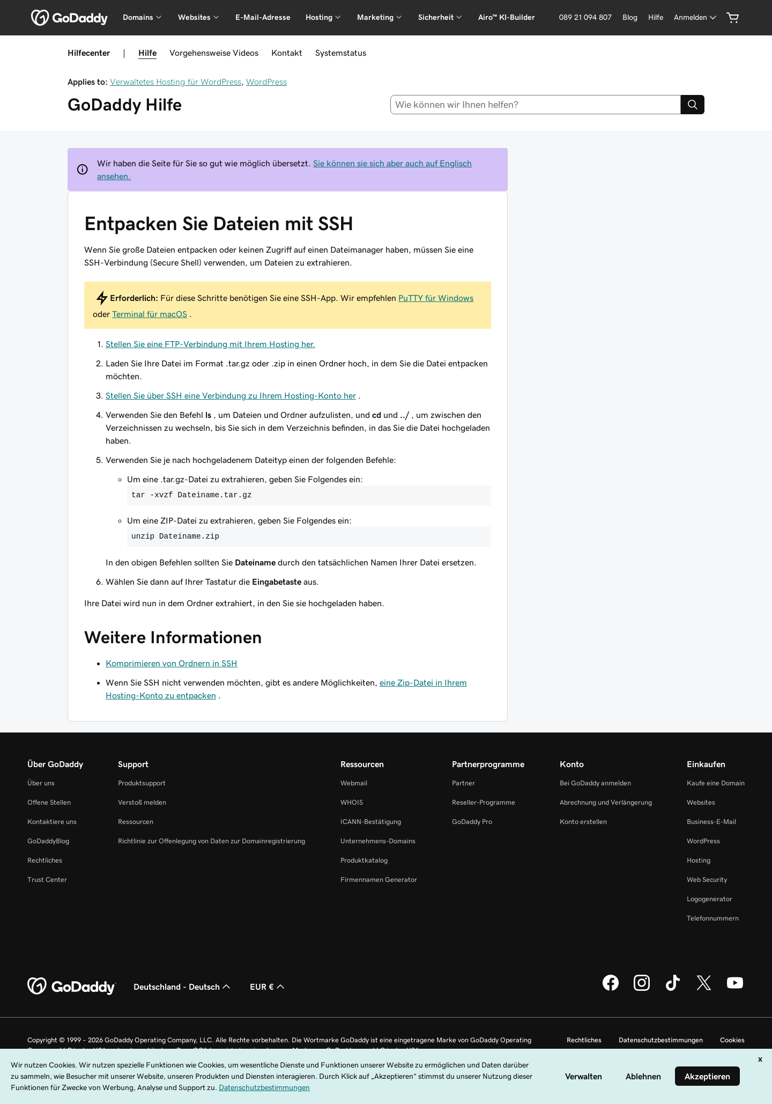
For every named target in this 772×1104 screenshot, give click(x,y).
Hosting (698, 860)
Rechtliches (44, 860)
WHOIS (351, 802)
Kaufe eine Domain (716, 782)
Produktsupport (142, 782)
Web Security (707, 879)
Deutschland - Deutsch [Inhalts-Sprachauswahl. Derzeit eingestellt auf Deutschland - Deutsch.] (183, 986)
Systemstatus (340, 52)
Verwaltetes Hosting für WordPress (175, 81)
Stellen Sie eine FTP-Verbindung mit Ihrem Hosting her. (210, 344)
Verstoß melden (142, 802)
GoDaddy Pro (472, 821)
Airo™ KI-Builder (506, 17)
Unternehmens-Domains (377, 840)
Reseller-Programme (483, 802)
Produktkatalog (364, 860)
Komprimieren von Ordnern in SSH (171, 663)
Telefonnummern (713, 918)
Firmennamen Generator (378, 879)
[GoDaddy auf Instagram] (641, 989)
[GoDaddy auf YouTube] (735, 989)
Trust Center (47, 879)
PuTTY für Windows (435, 297)
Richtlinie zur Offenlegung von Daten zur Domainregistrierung (211, 840)
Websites (701, 802)
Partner (463, 782)
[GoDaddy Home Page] (71, 986)
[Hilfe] (655, 17)
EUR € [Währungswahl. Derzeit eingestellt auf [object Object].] (268, 986)
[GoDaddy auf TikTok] (672, 989)
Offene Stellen (49, 802)
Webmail (353, 782)
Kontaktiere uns (52, 821)
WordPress (266, 81)
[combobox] (536, 104)
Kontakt (286, 52)
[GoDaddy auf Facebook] (610, 989)
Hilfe (147, 52)
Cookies (732, 1039)
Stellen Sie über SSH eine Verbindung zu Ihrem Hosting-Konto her (231, 395)
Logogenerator (709, 898)
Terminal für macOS (149, 314)
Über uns (41, 782)
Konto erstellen (583, 821)
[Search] (692, 104)
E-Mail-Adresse (263, 17)
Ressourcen (135, 821)
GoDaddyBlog (48, 840)
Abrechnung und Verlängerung (606, 802)
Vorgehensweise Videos (213, 52)
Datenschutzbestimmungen (661, 1039)
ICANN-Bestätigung (370, 821)
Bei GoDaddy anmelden (595, 782)
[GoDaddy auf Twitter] (704, 989)
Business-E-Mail (711, 821)
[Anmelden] (696, 17)
